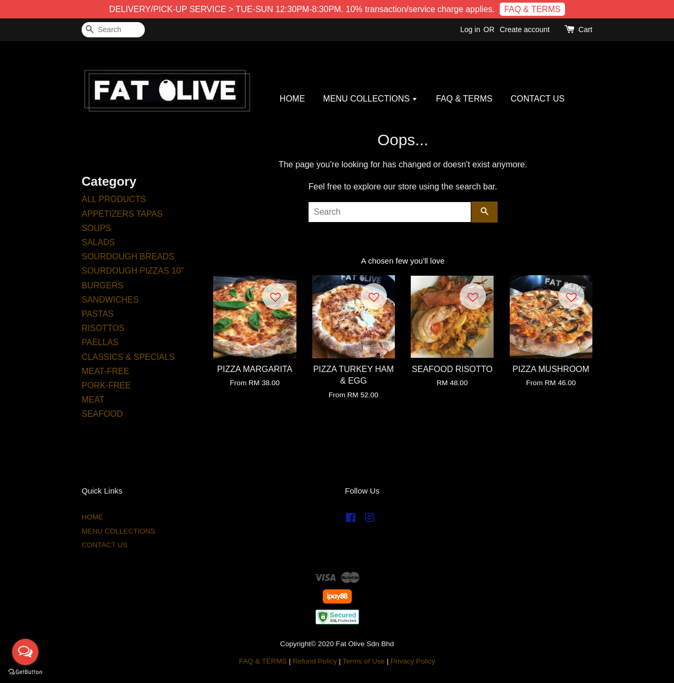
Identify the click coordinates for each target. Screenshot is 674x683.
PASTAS (98, 313)
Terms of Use (364, 661)
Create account (525, 29)
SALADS (98, 242)
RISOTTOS (103, 328)
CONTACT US (538, 98)
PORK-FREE (106, 385)
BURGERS (102, 285)
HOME (292, 98)
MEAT (93, 399)
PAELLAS (100, 342)
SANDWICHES (110, 299)
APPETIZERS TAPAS (122, 213)
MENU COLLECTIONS (370, 98)
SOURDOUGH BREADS (128, 256)
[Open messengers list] (25, 652)
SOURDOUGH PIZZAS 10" (133, 270)
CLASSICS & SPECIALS (128, 357)
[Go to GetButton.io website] (25, 672)
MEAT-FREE (105, 371)
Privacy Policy (413, 661)
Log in (470, 29)
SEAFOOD (102, 413)
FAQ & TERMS (532, 9)
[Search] (113, 29)
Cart (585, 29)
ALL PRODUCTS (114, 199)
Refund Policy (315, 661)
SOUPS (96, 228)
